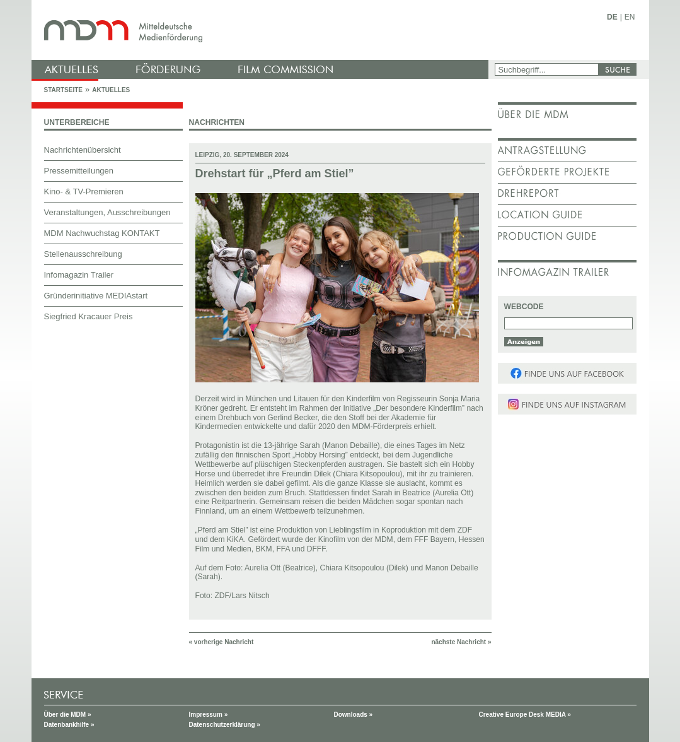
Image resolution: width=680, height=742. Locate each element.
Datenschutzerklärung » (224, 724)
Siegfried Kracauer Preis (88, 316)
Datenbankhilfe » (69, 724)
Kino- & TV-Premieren (84, 191)
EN (630, 17)
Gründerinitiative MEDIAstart (96, 295)
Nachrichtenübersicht (82, 150)
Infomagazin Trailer (79, 275)
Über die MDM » (67, 714)
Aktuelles (111, 89)
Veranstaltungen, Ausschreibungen (107, 212)
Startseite (63, 89)
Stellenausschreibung (83, 254)
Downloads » (353, 714)
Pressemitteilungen (79, 170)
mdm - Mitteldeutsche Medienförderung (262, 30)
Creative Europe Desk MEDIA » (525, 714)
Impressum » (208, 714)
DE (612, 17)
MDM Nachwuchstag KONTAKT (102, 233)
